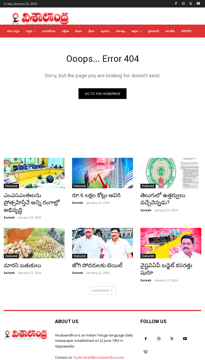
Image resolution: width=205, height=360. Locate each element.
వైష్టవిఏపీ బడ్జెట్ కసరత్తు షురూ (167, 256)
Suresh (9, 209)
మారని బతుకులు (19, 256)
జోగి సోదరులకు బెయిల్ (92, 256)
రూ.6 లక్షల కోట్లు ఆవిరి (91, 196)
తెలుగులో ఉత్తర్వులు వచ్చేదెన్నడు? (158, 199)
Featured (11, 187)
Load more (102, 273)
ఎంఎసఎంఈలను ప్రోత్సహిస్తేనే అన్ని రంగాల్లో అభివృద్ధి (30, 199)
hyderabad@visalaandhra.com (99, 340)
